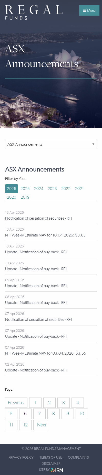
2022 (65, 188)
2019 (25, 197)
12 (25, 425)
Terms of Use (50, 457)
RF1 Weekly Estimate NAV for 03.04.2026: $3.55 (45, 353)
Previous (16, 402)
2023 (52, 188)
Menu (89, 10)
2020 (11, 197)
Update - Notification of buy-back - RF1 (36, 252)
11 (11, 425)
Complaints (78, 457)
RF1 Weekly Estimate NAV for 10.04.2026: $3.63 (45, 235)
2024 (38, 188)
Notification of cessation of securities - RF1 (39, 218)
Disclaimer (51, 464)
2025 (25, 188)
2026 (11, 188)
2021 (79, 188)
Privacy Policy (21, 457)
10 (82, 413)
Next (41, 425)
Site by (51, 470)
